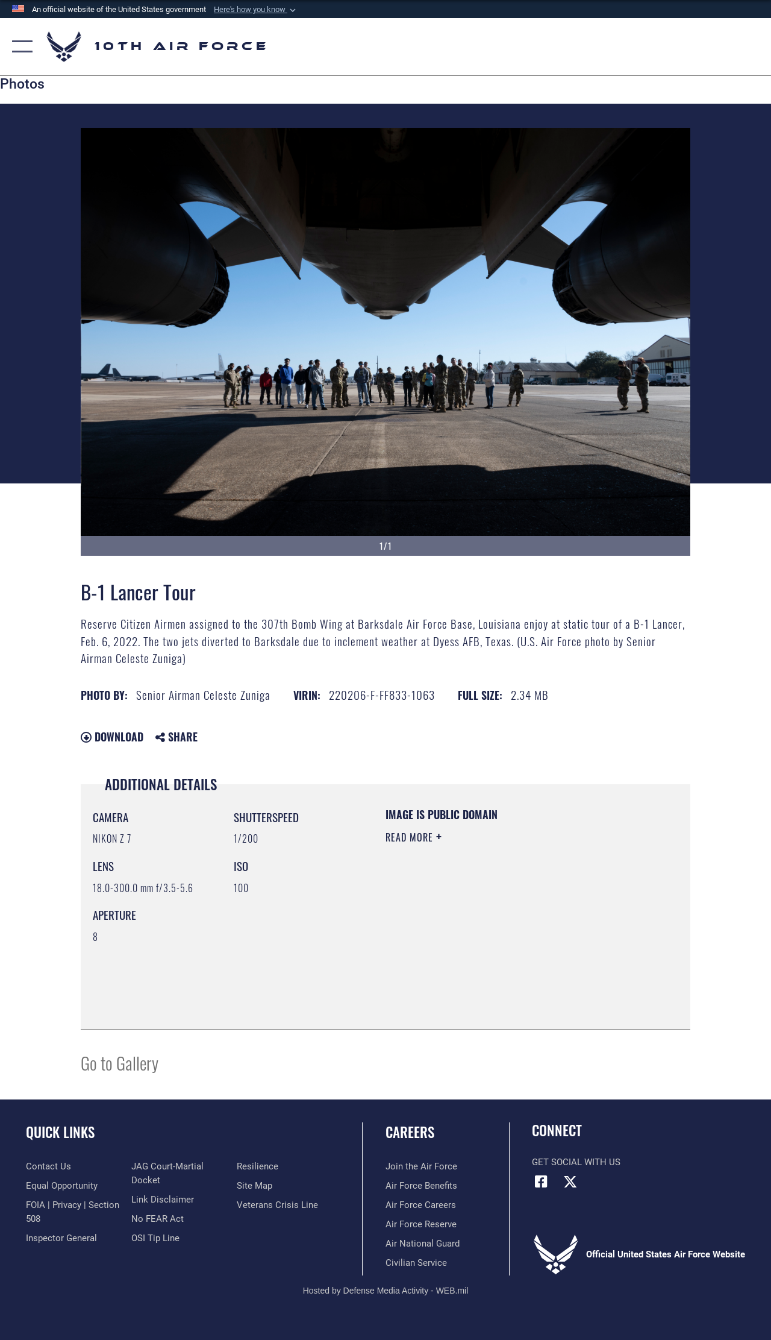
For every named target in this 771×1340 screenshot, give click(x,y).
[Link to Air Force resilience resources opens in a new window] (257, 1166)
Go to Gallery (119, 1062)
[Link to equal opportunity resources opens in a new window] (62, 1185)
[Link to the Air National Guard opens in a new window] (423, 1243)
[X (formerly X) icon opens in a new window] (570, 1181)
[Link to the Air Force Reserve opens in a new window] (421, 1224)
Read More (411, 837)
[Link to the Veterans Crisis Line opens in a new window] (277, 1205)
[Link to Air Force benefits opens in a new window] (421, 1185)
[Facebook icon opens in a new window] (541, 1181)
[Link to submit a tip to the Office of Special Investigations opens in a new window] (155, 1238)
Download (112, 736)
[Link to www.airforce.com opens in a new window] (421, 1166)
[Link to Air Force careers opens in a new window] (421, 1205)
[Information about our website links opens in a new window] (162, 1199)
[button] (256, 10)
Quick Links (60, 1132)
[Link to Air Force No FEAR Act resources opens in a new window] (157, 1218)
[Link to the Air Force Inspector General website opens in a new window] (61, 1238)
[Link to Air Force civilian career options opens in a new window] (416, 1262)
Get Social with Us (576, 1162)
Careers (410, 1132)
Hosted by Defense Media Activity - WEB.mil (386, 1290)
